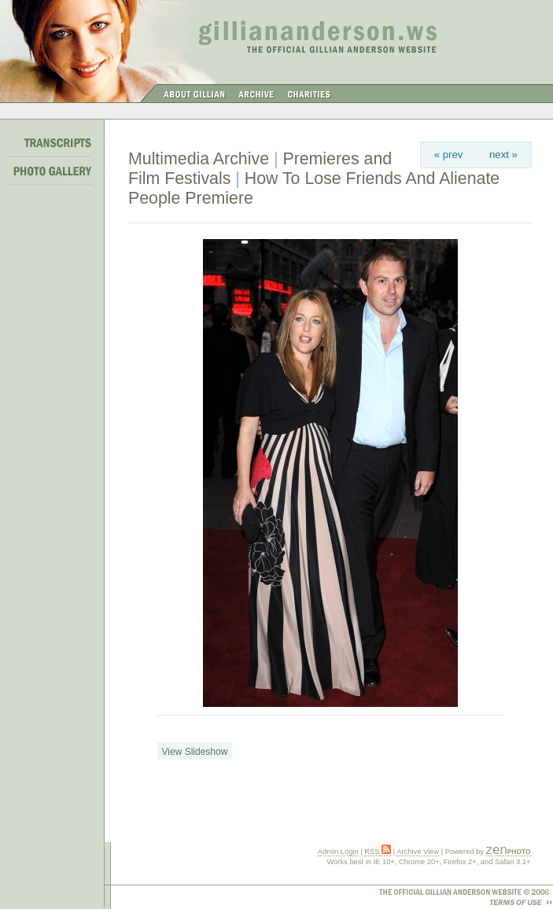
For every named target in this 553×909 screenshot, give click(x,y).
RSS (377, 852)
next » (503, 154)
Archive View (417, 852)
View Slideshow (195, 751)
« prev (448, 154)
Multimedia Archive (198, 158)
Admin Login (338, 852)
